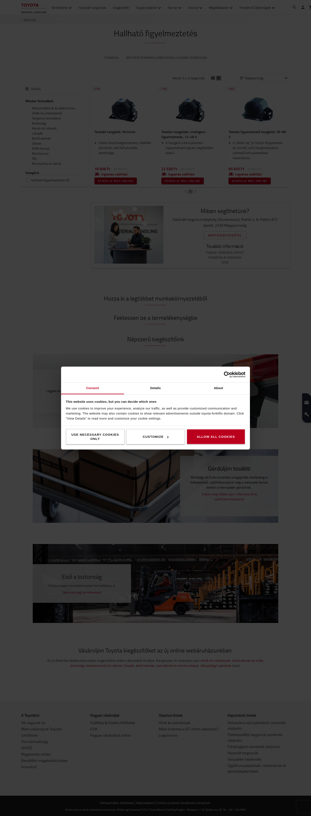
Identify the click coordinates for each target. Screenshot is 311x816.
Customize (156, 436)
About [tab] (218, 388)
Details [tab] (155, 388)
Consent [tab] (92, 388)
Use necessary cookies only (95, 437)
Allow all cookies (216, 436)
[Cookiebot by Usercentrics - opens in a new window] (227, 374)
